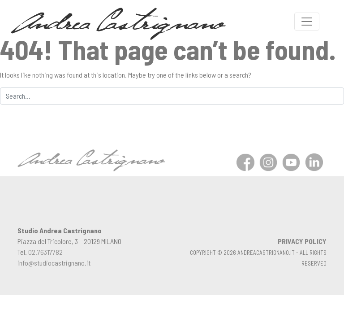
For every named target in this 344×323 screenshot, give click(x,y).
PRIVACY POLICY (302, 241)
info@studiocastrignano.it (53, 262)
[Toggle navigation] (306, 22)
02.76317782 (45, 252)
